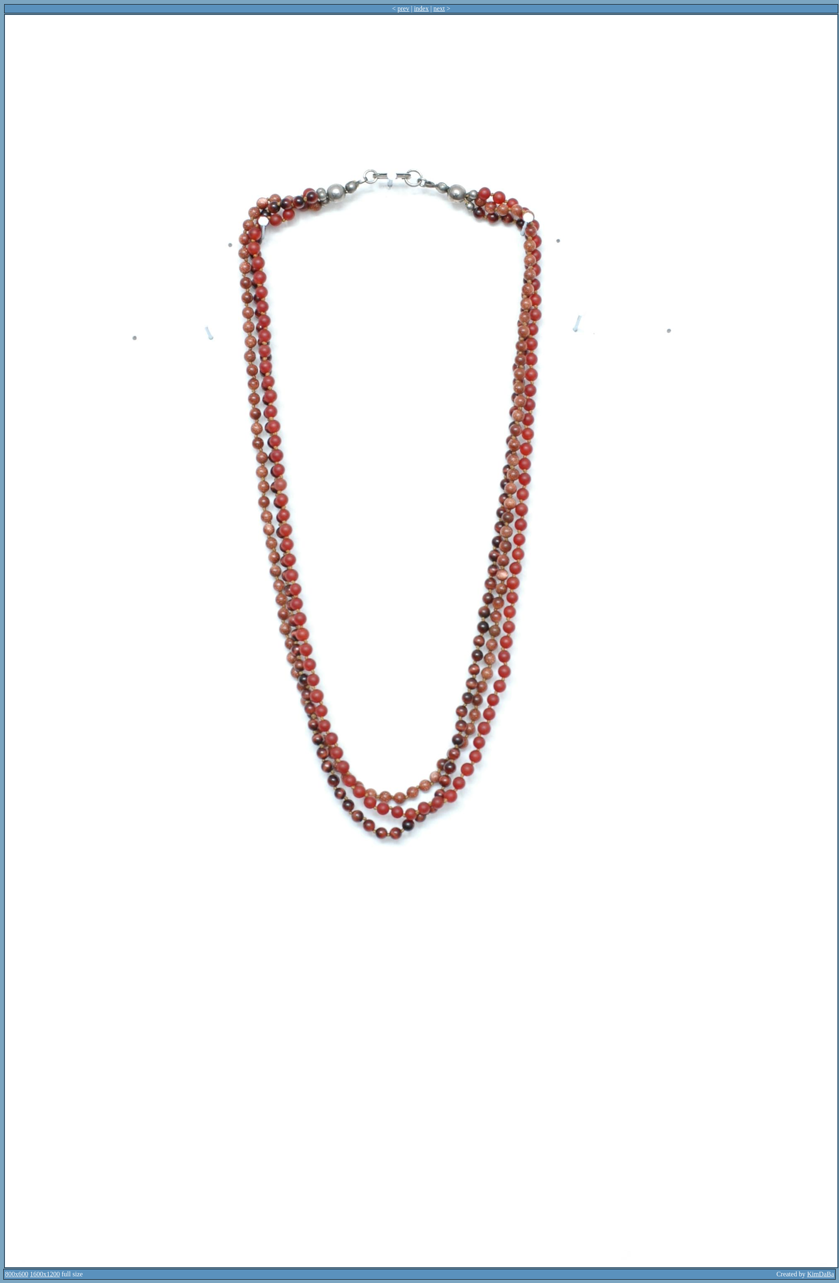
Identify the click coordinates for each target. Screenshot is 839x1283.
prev (403, 8)
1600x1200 (45, 1274)
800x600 (16, 1274)
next (439, 8)
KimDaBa (820, 1274)
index (421, 8)
